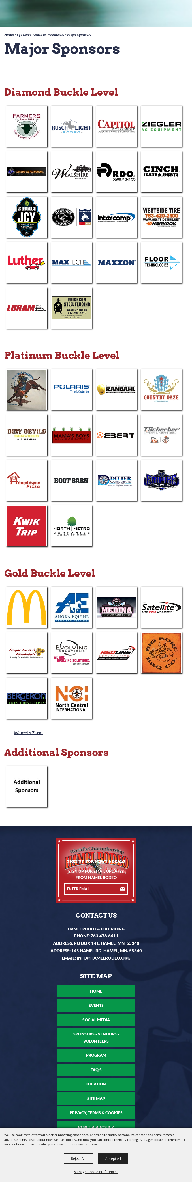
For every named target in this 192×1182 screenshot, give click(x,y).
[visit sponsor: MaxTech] (71, 262)
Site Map (96, 1098)
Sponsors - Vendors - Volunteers (40, 35)
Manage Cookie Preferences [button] (96, 1172)
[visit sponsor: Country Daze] (161, 389)
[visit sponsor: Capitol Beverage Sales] (116, 126)
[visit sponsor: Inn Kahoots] (26, 389)
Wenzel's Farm (28, 732)
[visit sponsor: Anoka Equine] (71, 607)
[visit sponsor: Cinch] (161, 171)
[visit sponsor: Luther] (26, 262)
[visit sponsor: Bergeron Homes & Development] (26, 698)
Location (96, 1083)
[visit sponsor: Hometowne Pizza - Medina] (26, 480)
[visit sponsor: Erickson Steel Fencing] (71, 308)
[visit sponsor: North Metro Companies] (71, 525)
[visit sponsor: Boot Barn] (71, 480)
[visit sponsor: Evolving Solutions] (71, 652)
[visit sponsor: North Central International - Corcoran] (71, 698)
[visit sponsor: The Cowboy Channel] (71, 217)
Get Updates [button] (123, 889)
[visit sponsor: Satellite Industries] (161, 607)
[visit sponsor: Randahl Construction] (116, 389)
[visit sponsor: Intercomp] (116, 217)
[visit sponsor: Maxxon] (116, 262)
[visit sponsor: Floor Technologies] (161, 262)
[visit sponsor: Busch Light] (71, 126)
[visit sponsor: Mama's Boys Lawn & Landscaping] (71, 435)
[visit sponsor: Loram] (26, 308)
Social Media (96, 1019)
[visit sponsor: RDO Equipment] (116, 171)
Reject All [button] (78, 1158)
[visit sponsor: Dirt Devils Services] (26, 435)
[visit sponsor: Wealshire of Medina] (71, 171)
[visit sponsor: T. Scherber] (161, 435)
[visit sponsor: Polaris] (71, 389)
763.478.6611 (104, 935)
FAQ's (96, 1069)
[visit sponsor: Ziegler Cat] (161, 126)
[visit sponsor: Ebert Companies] (116, 435)
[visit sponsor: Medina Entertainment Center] (116, 607)
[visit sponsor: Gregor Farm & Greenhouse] (26, 652)
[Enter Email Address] (91, 889)
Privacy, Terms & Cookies (96, 1112)
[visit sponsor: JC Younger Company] (26, 217)
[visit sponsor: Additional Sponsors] (26, 786)
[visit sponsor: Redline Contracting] (116, 652)
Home (9, 35)
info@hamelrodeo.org (104, 957)
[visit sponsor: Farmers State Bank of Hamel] (26, 126)
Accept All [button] (113, 1158)
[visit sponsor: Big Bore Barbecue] (161, 652)
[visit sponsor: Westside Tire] (161, 217)
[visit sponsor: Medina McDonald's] (26, 607)
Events (96, 1005)
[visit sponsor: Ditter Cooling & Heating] (116, 480)
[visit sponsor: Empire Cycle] (161, 480)
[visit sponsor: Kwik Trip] (26, 525)
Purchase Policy (96, 1127)
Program (96, 1055)
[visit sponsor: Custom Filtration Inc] (26, 171)
